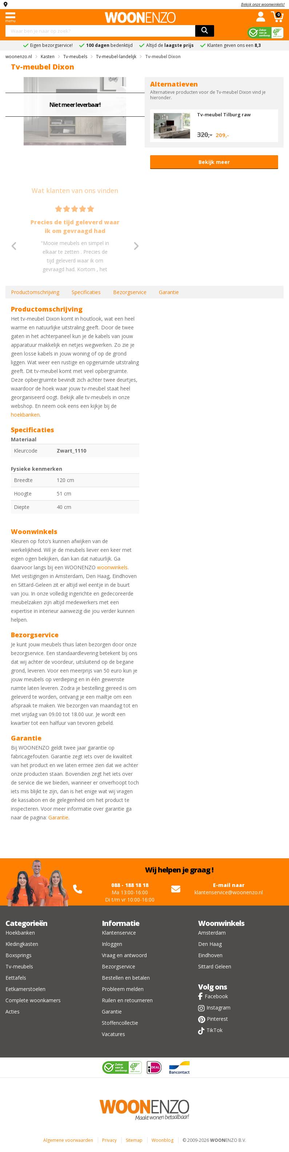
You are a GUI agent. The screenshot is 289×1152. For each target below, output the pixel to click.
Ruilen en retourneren (127, 1000)
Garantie (169, 292)
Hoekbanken (20, 932)
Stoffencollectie (120, 1022)
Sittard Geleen (214, 966)
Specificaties (86, 292)
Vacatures (113, 1034)
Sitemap (134, 1140)
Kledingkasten (21, 943)
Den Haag (210, 943)
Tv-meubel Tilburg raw (224, 114)
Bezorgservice (129, 292)
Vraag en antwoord (124, 955)
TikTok (214, 1030)
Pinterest (217, 1018)
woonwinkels (112, 567)
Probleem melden (123, 989)
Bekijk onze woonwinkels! (263, 4)
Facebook (216, 996)
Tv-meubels (19, 966)
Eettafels (15, 977)
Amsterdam (212, 932)
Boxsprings (18, 955)
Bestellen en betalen (126, 977)
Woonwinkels (221, 923)
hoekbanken (25, 414)
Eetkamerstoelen (25, 989)
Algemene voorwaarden (68, 1140)
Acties (12, 1011)
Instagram (218, 1007)
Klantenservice (119, 932)
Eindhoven (210, 955)
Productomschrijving (35, 292)
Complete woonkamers (33, 1000)
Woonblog (162, 1140)
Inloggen (112, 943)
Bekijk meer (214, 161)
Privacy (109, 1140)
